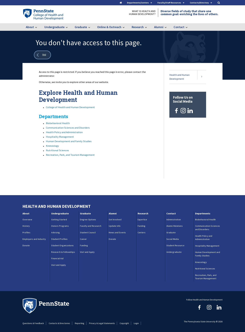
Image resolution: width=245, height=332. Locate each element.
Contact (179, 27)
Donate (26, 245)
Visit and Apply (58, 265)
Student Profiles (59, 239)
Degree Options (88, 219)
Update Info (114, 226)
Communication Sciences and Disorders (68, 127)
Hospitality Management (60, 136)
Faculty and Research (90, 226)
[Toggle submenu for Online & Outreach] (125, 27)
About (30, 27)
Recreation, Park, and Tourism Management (70, 155)
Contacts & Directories (59, 323)
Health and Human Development (179, 76)
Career (83, 239)
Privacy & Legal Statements (102, 323)
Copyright (124, 323)
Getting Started (59, 219)
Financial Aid (57, 258)
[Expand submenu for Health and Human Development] (201, 77)
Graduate (81, 27)
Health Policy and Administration (64, 132)
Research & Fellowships (63, 252)
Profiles (26, 232)
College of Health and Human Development (70, 107)
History (26, 226)
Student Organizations (62, 245)
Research (138, 27)
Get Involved (115, 219)
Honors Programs (60, 226)
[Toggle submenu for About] (38, 27)
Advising (55, 232)
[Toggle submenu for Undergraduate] (69, 27)
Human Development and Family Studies (69, 141)
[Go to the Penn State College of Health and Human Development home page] (43, 14)
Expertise (142, 219)
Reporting (79, 323)
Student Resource (175, 245)
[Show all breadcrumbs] (42, 55)
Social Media (172, 239)
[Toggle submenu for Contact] (188, 27)
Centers (142, 232)
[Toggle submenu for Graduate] (91, 27)
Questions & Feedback (33, 323)
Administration (173, 219)
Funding (84, 245)
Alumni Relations (174, 226)
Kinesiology (52, 145)
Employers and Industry (34, 239)
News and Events (117, 232)
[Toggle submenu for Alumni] (167, 27)
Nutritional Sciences (57, 150)
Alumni (158, 27)
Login (136, 323)
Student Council (88, 232)
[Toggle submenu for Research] (148, 27)
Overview (27, 219)
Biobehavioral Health (58, 123)
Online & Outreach (109, 27)
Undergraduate (54, 27)
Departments (202, 213)
